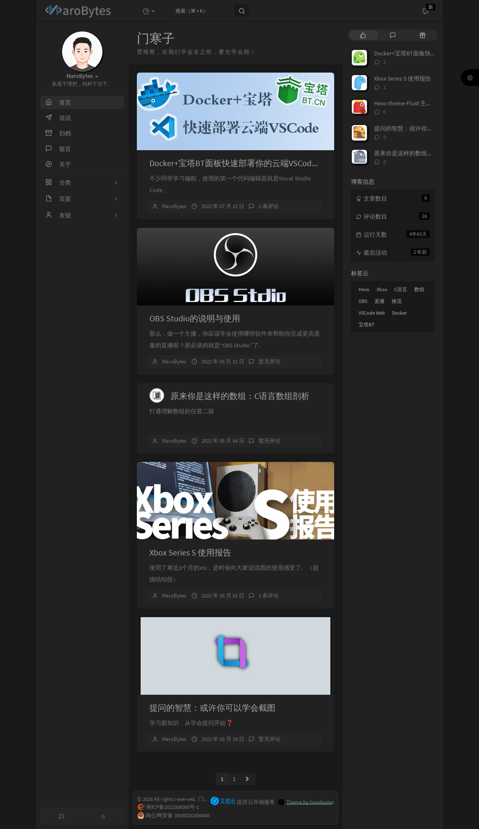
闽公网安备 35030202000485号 (172, 816)
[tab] (363, 35)
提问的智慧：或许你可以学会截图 (212, 707)
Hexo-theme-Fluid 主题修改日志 (414, 103)
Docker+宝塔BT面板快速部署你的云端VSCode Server (244, 163)
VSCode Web (372, 313)
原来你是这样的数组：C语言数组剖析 (239, 396)
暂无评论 (269, 361)
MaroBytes (174, 206)
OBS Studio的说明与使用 (194, 318)
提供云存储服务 (242, 802)
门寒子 (206, 799)
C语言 (400, 289)
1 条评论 (269, 595)
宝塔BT (366, 324)
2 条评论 (269, 206)
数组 (419, 289)
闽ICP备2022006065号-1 (168, 807)
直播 (379, 301)
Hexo (364, 289)
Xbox (382, 289)
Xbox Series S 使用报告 (190, 552)
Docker (399, 313)
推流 (397, 301)
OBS (363, 301)
